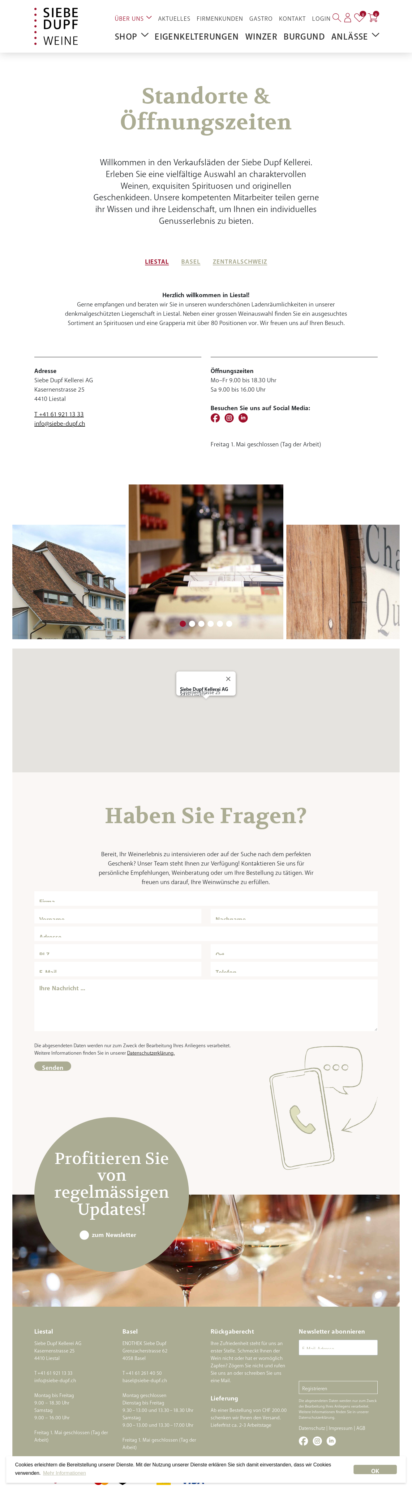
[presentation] (346, 1369)
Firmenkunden (220, 17)
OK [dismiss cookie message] (375, 1469)
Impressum (341, 1426)
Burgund (304, 34)
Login (321, 17)
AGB (360, 1426)
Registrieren (314, 1387)
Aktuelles (174, 17)
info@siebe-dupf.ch (59, 422)
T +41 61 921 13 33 (59, 412)
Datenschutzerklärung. (151, 1051)
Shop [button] (131, 34)
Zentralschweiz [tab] (240, 260)
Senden (52, 1066)
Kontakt (292, 17)
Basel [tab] (190, 260)
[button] (206, 704)
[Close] (228, 678)
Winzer (261, 34)
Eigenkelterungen (197, 34)
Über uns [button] (133, 17)
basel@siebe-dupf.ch (144, 1379)
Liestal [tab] (157, 260)
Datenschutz (312, 1426)
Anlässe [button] (355, 34)
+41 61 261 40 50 (144, 1371)
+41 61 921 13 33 (54, 1371)
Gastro (261, 17)
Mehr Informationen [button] (64, 1473)
